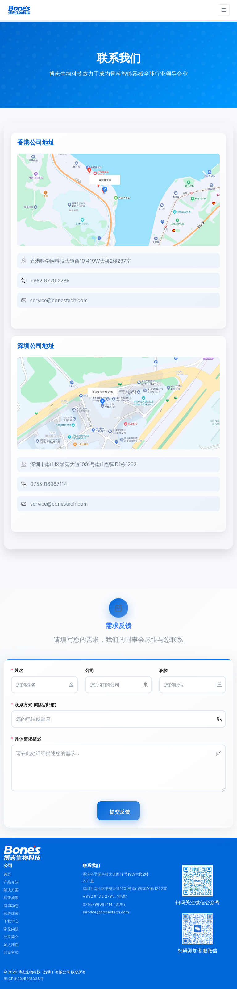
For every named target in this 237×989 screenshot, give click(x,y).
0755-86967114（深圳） (105, 904)
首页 (7, 874)
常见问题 (11, 929)
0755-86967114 (48, 484)
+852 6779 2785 (49, 280)
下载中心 (11, 921)
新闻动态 (11, 905)
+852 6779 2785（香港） (106, 896)
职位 (163, 670)
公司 (89, 670)
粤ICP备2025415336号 (24, 978)
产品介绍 (11, 882)
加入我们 (11, 944)
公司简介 (11, 936)
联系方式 (11, 952)
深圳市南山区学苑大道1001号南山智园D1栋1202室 (125, 888)
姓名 (17, 670)
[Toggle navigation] (224, 10)
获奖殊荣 (11, 913)
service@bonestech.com (59, 300)
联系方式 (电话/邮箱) (33, 704)
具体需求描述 (26, 738)
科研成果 (11, 897)
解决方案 (11, 890)
